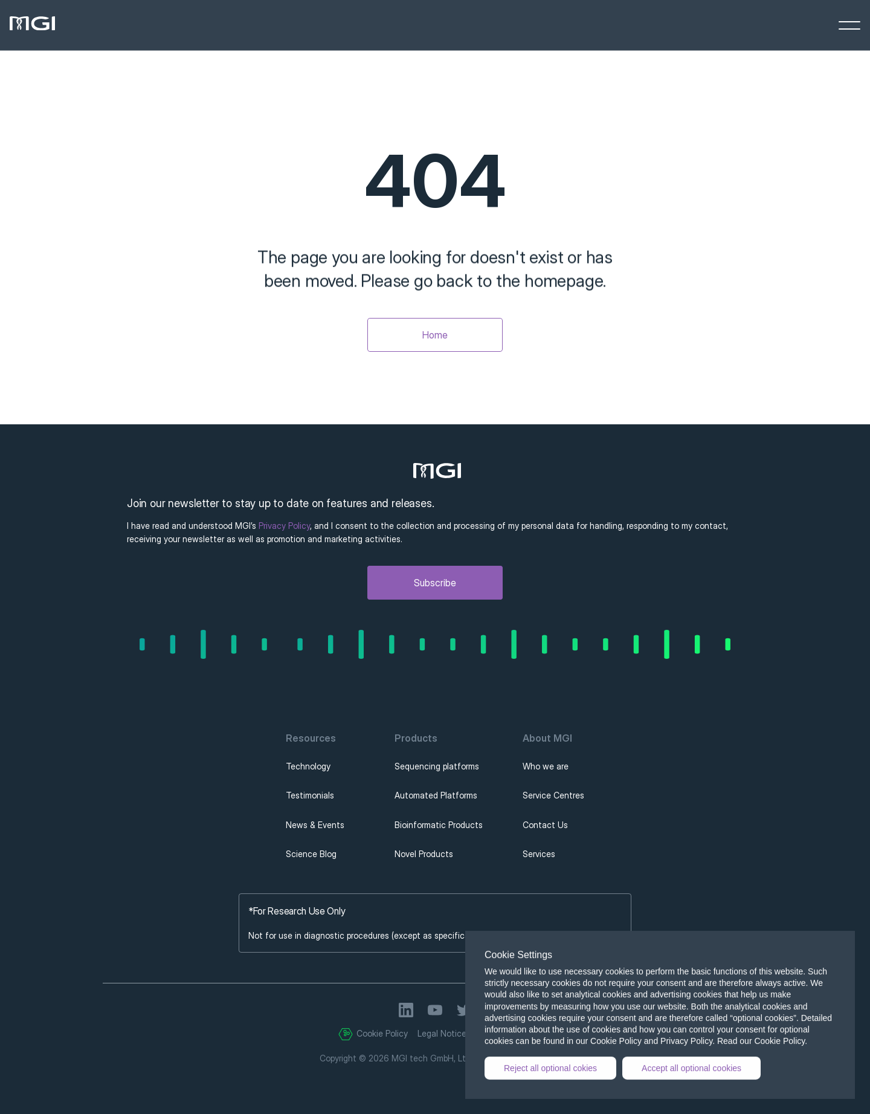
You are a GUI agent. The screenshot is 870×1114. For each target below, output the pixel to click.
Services (539, 854)
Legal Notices (444, 1033)
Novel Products (424, 854)
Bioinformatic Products (439, 825)
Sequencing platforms (437, 766)
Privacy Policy (284, 525)
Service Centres (553, 795)
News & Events (315, 825)
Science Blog (311, 854)
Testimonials (310, 795)
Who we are (546, 766)
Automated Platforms (436, 795)
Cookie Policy (382, 1033)
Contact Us (545, 825)
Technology (308, 766)
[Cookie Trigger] (345, 1034)
